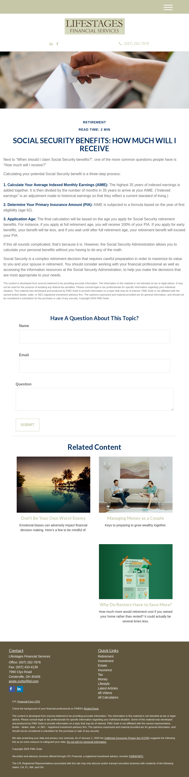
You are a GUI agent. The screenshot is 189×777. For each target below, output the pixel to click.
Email (24, 355)
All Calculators (108, 697)
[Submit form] (27, 425)
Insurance (105, 670)
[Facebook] (57, 44)
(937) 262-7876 (134, 44)
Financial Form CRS (28, 701)
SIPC (140, 756)
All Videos (105, 693)
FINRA (133, 756)
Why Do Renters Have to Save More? (136, 604)
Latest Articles (108, 688)
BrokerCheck (91, 708)
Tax (100, 674)
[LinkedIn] (51, 44)
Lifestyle (104, 684)
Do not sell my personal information (86, 742)
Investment (106, 661)
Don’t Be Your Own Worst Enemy (53, 518)
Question (24, 384)
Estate (102, 665)
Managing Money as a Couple (135, 518)
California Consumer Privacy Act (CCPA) (127, 738)
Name (24, 326)
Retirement (106, 656)
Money (103, 679)
